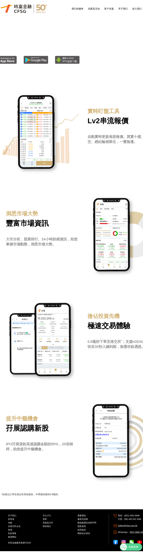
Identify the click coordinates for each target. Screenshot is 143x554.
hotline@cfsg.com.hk (127, 525)
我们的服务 (78, 8)
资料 (45, 519)
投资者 (11, 519)
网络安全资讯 (84, 533)
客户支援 (109, 8)
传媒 (10, 522)
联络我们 (47, 526)
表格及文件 (48, 522)
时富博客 (12, 533)
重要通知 (82, 515)
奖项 (10, 530)
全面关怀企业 (14, 526)
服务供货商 (83, 519)
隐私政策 (82, 526)
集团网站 (12, 537)
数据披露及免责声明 (87, 522)
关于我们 (123, 8)
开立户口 (47, 515)
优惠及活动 (94, 8)
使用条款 (82, 530)
